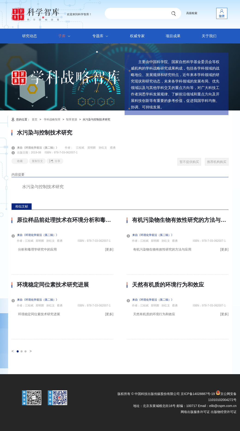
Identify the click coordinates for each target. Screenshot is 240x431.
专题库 (101, 36)
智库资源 (71, 119)
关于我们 (209, 36)
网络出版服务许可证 (195, 412)
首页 (34, 119)
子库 (65, 36)
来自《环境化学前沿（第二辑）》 (40, 147)
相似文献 (21, 206)
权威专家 (137, 36)
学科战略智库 (52, 119)
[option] (62, 278)
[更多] (109, 249)
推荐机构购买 (216, 162)
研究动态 (29, 36)
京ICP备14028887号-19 (198, 394)
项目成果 (173, 36)
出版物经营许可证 (224, 412)
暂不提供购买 (189, 162)
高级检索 (191, 13)
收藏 (20, 161)
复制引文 (37, 161)
